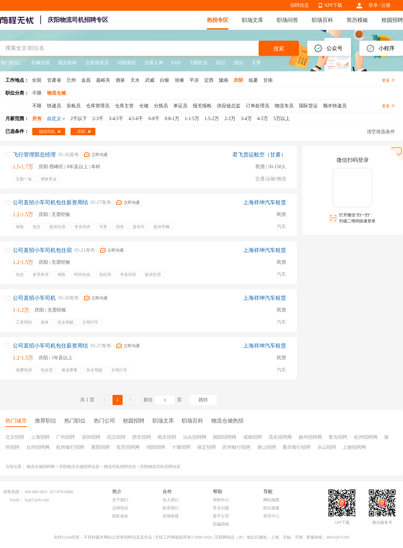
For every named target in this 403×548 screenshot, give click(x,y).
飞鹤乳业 (198, 62)
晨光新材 (67, 62)
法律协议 (120, 508)
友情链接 (171, 516)
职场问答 (287, 20)
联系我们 (171, 508)
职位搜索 (271, 508)
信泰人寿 (153, 62)
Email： (17, 500)
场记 (220, 62)
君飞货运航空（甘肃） (259, 154)
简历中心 (271, 516)
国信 (238, 62)
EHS (176, 62)
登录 (373, 5)
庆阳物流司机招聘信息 (160, 466)
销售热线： (13, 491)
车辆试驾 (40, 62)
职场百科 (322, 20)
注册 (386, 5)
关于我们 (120, 500)
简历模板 (357, 20)
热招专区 (217, 20)
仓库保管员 (97, 62)
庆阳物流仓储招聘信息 (79, 466)
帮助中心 (221, 500)
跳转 (203, 399)
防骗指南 (221, 524)
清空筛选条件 (381, 131)
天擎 (256, 62)
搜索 (278, 48)
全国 (36, 80)
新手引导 (221, 516)
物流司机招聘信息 (120, 466)
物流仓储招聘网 (41, 466)
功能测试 (126, 62)
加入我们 (171, 500)
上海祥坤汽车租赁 (264, 202)
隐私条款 (120, 516)
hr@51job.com (37, 500)
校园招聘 (392, 20)
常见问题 (221, 508)
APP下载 (333, 5)
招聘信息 (299, 5)
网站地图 (271, 500)
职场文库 (252, 20)
